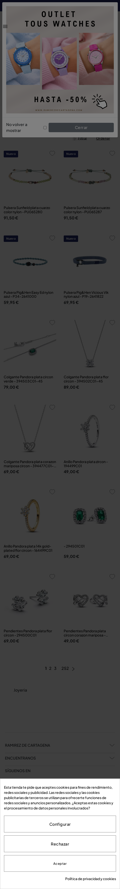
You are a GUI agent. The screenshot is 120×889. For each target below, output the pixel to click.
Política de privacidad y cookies (90, 878)
